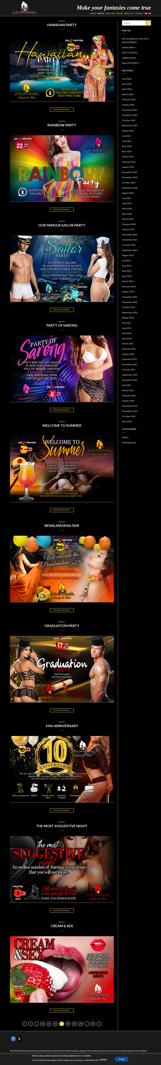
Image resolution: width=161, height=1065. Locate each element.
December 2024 (129, 172)
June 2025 (126, 141)
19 (74, 1023)
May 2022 (127, 333)
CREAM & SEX (62, 926)
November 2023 (129, 239)
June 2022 (126, 328)
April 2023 (127, 276)
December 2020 (129, 380)
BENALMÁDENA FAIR (61, 525)
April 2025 (127, 151)
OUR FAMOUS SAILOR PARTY (61, 225)
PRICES (120, 13)
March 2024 (127, 219)
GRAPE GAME (129, 58)
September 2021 (129, 374)
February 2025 (129, 162)
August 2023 (128, 255)
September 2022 (129, 312)
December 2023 (129, 234)
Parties (62, 21)
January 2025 (128, 167)
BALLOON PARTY (130, 63)
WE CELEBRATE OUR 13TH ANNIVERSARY (135, 40)
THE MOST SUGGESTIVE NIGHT (61, 826)
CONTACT (139, 13)
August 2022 (128, 317)
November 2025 (129, 115)
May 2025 (127, 146)
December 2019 (129, 406)
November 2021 (129, 364)
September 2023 (129, 250)
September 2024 (129, 188)
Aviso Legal (90, 1061)
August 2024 (128, 193)
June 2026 (126, 78)
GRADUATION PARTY (61, 626)
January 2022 (128, 354)
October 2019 (128, 416)
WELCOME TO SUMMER (61, 425)
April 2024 (127, 213)
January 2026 (128, 104)
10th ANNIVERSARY (62, 726)
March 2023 (127, 281)
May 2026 (127, 84)
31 (93, 1023)
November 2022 (129, 302)
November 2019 (129, 411)
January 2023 (128, 291)
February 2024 (129, 224)
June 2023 (126, 265)
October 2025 (128, 120)
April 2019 (127, 421)
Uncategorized (129, 442)
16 (55, 1023)
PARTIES (100, 13)
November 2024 (129, 177)
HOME (93, 13)
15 (49, 1023)
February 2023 (129, 286)
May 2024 (127, 208)
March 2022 (127, 343)
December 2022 (129, 297)
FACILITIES (110, 13)
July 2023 (126, 260)
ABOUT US (128, 13)
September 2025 (129, 125)
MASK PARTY (128, 47)
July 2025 (126, 136)
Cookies (110, 1061)
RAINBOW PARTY (61, 125)
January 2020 (128, 400)
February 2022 (129, 348)
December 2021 (129, 359)
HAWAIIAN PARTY (62, 25)
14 (43, 1023)
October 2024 (128, 182)
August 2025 (128, 130)
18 (68, 1023)
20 (80, 1023)
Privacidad (100, 1061)
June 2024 (126, 203)
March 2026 (127, 94)
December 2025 (129, 110)
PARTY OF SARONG (62, 325)
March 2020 (127, 390)
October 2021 (128, 369)
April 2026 (127, 89)
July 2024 (126, 198)
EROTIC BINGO (129, 52)
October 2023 (128, 245)
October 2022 (128, 307)
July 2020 (126, 385)
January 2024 (128, 229)
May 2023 (127, 271)
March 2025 (127, 156)
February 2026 (129, 99)
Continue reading (62, 109)
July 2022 (126, 322)
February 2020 (129, 395)
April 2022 (127, 338)
